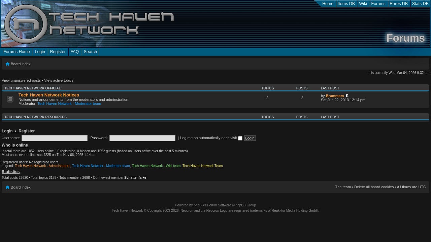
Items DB (346, 3)
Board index (21, 64)
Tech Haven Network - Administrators (42, 166)
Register (57, 51)
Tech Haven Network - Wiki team (156, 166)
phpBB (199, 205)
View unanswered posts (21, 80)
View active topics (58, 80)
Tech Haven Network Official (32, 88)
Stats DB (420, 3)
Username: (11, 138)
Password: (98, 138)
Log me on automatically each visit (211, 138)
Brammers (335, 96)
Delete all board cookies (374, 187)
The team (343, 187)
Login (40, 51)
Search (90, 51)
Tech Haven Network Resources (35, 117)
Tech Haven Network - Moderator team (69, 104)
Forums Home (16, 51)
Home (327, 3)
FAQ (74, 51)
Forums (378, 3)
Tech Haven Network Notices (49, 94)
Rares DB (399, 3)
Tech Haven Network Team (203, 166)
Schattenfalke (135, 177)
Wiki (363, 3)
